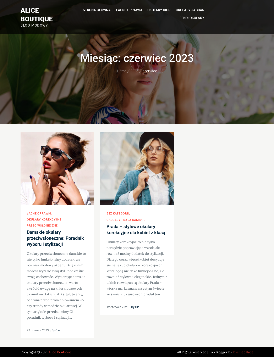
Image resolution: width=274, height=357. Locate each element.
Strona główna (97, 10)
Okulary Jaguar (190, 10)
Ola (57, 330)
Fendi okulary (192, 18)
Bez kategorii (117, 213)
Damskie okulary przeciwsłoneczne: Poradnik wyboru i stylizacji (55, 238)
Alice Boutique (60, 352)
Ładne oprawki (129, 10)
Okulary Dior (158, 10)
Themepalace (243, 352)
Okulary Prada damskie (126, 220)
